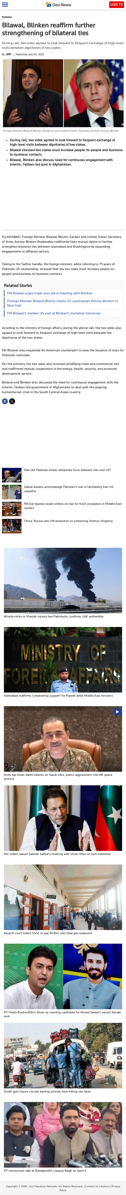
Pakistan (7, 17)
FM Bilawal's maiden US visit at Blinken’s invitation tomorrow (53, 313)
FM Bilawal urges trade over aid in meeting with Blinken (50, 293)
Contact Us (91, 1186)
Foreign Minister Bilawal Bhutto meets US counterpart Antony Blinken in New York (62, 303)
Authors (105, 1186)
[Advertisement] (63, 198)
